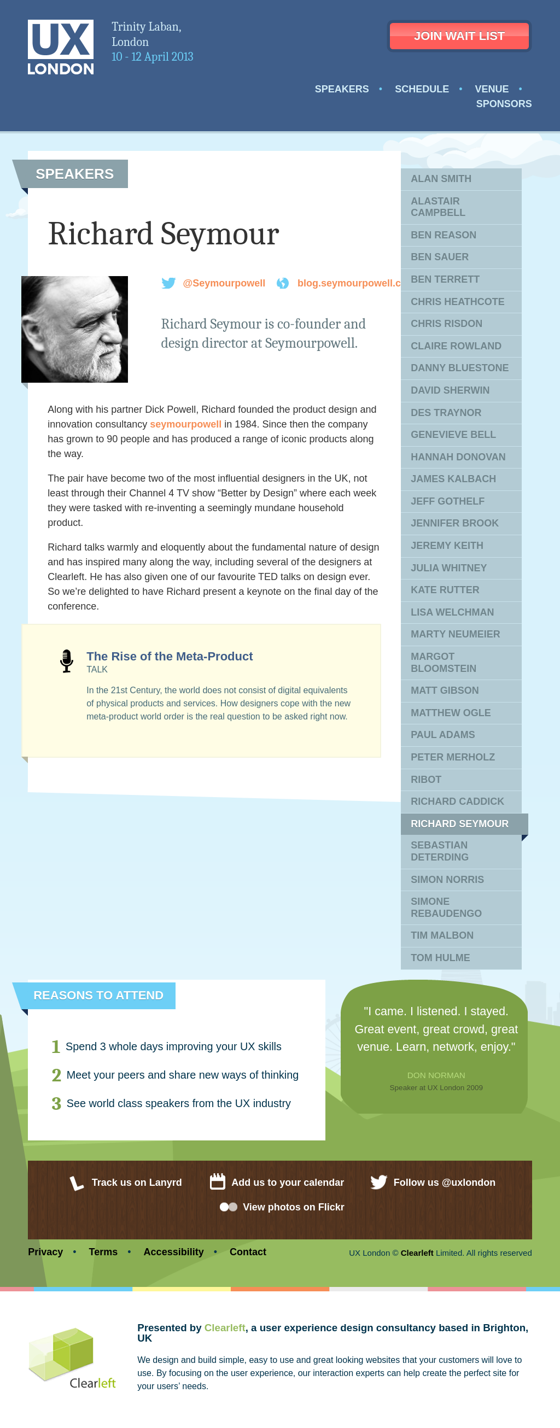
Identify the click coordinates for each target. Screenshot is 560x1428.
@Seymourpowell (224, 283)
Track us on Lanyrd (137, 1182)
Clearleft (417, 1252)
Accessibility (174, 1251)
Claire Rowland (456, 346)
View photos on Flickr (294, 1207)
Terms (103, 1251)
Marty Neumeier (455, 634)
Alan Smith (441, 178)
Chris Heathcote (458, 301)
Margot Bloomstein (443, 662)
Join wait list (459, 36)
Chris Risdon (446, 323)
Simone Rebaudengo (446, 907)
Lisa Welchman (452, 612)
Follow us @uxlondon (445, 1182)
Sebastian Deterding (440, 851)
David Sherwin (450, 390)
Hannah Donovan (458, 457)
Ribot (426, 779)
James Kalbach (453, 478)
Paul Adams (443, 734)
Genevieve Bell (453, 434)
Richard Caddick (457, 801)
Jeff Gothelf (448, 501)
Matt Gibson (445, 690)
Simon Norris (447, 879)
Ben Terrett (445, 279)
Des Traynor (446, 412)
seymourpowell (185, 424)
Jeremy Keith (447, 545)
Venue (492, 89)
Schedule (422, 89)
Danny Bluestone (460, 367)
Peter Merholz (453, 757)
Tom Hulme (440, 957)
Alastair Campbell (438, 207)
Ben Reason (443, 235)
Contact (248, 1251)
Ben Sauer (440, 256)
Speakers (342, 89)
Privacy (45, 1251)
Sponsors (504, 103)
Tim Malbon (442, 935)
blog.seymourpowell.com (357, 283)
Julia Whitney (449, 568)
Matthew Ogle (451, 712)
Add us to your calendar (287, 1182)
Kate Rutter (445, 589)
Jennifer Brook (455, 523)
